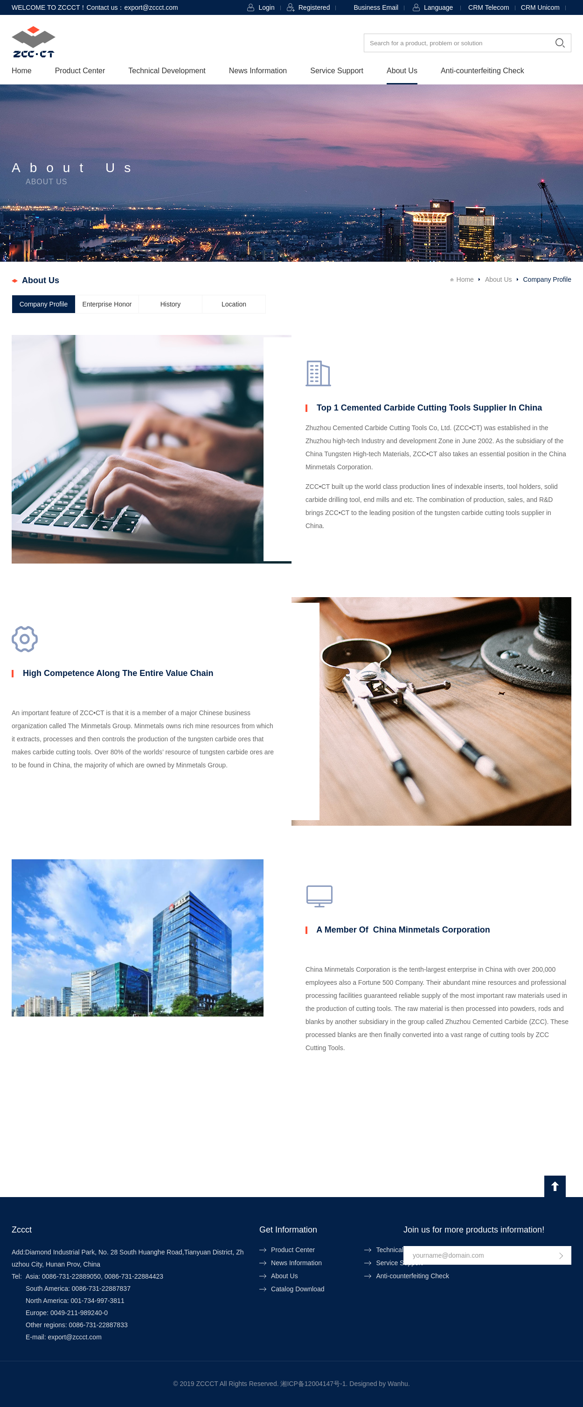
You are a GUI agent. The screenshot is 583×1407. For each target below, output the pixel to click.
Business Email (376, 7)
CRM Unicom (540, 7)
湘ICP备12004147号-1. (313, 1383)
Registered (314, 7)
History (170, 304)
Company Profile (44, 304)
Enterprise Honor (107, 304)
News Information (258, 71)
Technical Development (166, 71)
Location (234, 304)
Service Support (336, 71)
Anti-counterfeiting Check (482, 71)
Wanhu (398, 1383)
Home (22, 71)
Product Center (80, 71)
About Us (402, 71)
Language (438, 7)
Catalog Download (297, 1289)
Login (266, 7)
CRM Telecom (488, 7)
